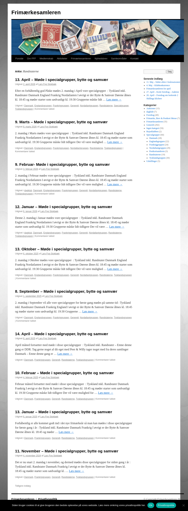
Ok (150, 505)
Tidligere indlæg (23, 486)
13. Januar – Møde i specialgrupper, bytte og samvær (63, 412)
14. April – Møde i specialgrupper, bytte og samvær (61, 334)
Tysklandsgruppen (24, 109)
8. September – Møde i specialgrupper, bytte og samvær (66, 291)
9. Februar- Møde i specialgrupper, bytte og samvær (62, 164)
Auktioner (151, 108)
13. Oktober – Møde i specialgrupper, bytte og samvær (64, 249)
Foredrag (150, 115)
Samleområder (119, 58)
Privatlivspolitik (47, 499)
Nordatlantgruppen (89, 105)
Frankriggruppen (61, 105)
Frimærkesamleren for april (159, 88)
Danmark (28, 105)
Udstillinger (152, 161)
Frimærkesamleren (36, 12)
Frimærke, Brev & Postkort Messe (162, 118)
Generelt (74, 105)
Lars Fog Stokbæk (47, 84)
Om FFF (31, 58)
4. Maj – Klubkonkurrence (158, 85)
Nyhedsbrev (101, 58)
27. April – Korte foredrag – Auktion (163, 92)
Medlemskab (46, 58)
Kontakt (134, 58)
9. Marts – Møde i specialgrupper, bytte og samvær (61, 122)
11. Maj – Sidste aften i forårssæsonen (163, 82)
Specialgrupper (121, 105)
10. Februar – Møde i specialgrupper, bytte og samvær (64, 373)
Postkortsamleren (156, 151)
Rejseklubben (152, 131)
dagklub (28, 190)
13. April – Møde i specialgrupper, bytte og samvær (61, 79)
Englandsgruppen (43, 105)
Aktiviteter (62, 58)
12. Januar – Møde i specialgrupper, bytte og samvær (63, 207)
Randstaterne (106, 105)
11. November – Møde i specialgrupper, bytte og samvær (66, 451)
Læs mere (114, 99)
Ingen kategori (153, 128)
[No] (183, 505)
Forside (19, 58)
